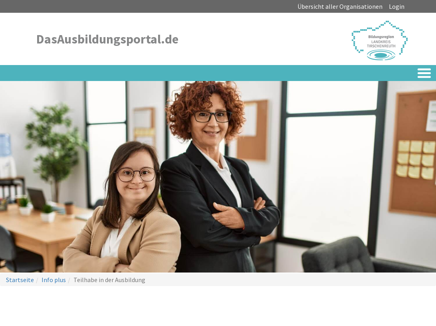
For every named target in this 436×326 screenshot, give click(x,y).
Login (396, 6)
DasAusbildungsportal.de (107, 39)
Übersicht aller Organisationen (339, 6)
